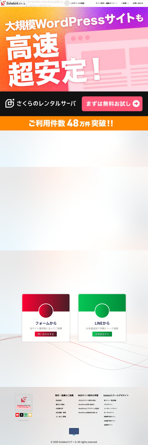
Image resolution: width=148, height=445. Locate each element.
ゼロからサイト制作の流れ (87, 400)
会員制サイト (108, 425)
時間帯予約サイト (109, 416)
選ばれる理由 (60, 404)
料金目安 (59, 400)
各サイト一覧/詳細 (110, 400)
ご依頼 (123, 3)
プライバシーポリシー (23, 420)
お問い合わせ (138, 3)
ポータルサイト (109, 412)
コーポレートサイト (110, 408)
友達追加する (102, 334)
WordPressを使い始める (86, 404)
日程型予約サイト (109, 421)
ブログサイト (108, 404)
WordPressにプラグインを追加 (88, 408)
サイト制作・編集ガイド (105, 3)
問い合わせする (46, 334)
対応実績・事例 (61, 412)
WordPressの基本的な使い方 (87, 412)
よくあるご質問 (61, 416)
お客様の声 (59, 408)
